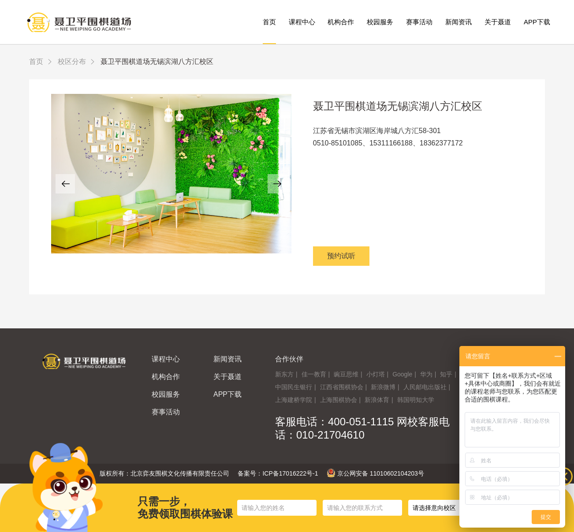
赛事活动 (419, 22)
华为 (426, 374)
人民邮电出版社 (425, 387)
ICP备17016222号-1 (290, 473)
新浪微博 (383, 387)
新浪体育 (377, 399)
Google (402, 374)
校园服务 (380, 22)
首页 (269, 22)
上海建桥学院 (293, 399)
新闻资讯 (458, 22)
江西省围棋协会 (341, 387)
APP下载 (537, 22)
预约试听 (341, 256)
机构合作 (341, 22)
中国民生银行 (293, 387)
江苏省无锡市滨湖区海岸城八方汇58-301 (377, 130)
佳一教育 (314, 374)
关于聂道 (498, 22)
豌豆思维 (346, 374)
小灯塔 (375, 374)
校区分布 (72, 61)
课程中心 (302, 22)
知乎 (446, 374)
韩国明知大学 (415, 399)
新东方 (284, 374)
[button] (65, 183)
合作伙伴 (289, 359)
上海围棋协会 (338, 399)
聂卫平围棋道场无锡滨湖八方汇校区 (397, 106)
